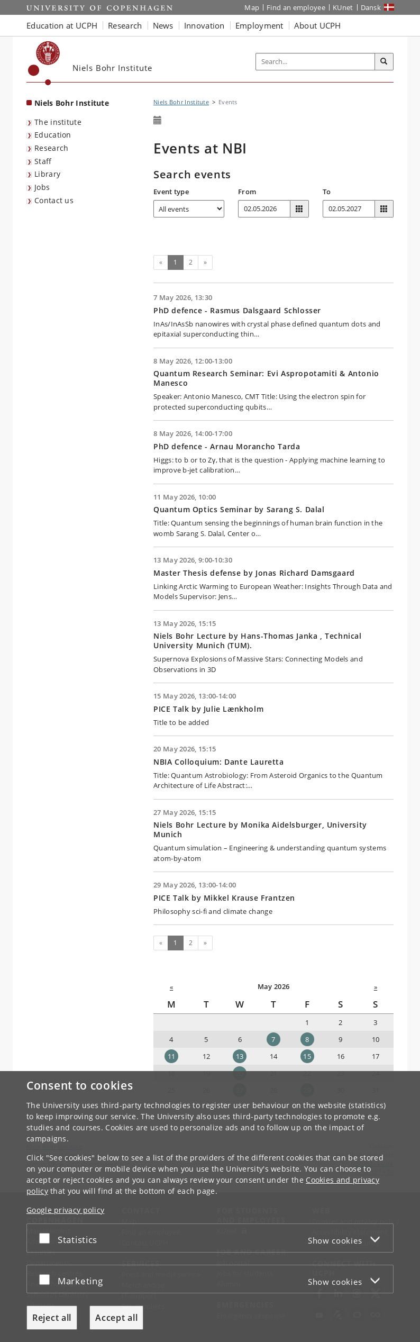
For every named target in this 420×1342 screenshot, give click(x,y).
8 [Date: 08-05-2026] (307, 1039)
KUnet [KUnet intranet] (343, 7)
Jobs (42, 187)
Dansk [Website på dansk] (371, 7)
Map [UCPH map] (251, 7)
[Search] (384, 62)
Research (51, 148)
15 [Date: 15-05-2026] (307, 1056)
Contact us (54, 200)
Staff (43, 161)
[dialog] (210, 1206)
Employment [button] (259, 25)
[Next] (205, 262)
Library (47, 174)
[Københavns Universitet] (44, 63)
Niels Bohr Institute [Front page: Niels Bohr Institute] (71, 103)
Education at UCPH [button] (61, 25)
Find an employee (296, 7)
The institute (57, 122)
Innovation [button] (204, 25)
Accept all (116, 1317)
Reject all (51, 1317)
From (247, 191)
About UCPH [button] (317, 25)
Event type (171, 191)
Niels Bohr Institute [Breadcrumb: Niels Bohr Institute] (181, 102)
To (327, 191)
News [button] (163, 25)
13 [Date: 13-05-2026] (240, 1056)
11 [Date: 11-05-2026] (172, 1056)
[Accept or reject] (47, 1238)
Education (52, 135)
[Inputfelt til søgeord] (315, 61)
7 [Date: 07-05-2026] (273, 1039)
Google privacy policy (65, 1210)
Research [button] (125, 25)
